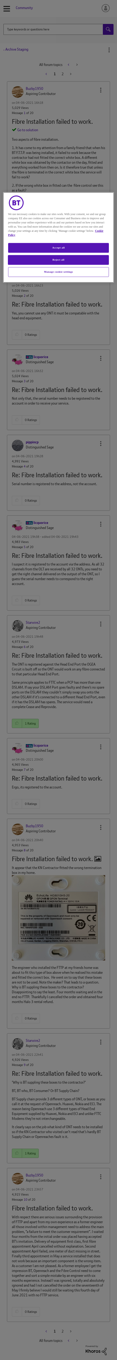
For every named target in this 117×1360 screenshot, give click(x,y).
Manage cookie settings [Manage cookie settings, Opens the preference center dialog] (58, 272)
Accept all (58, 247)
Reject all (58, 259)
